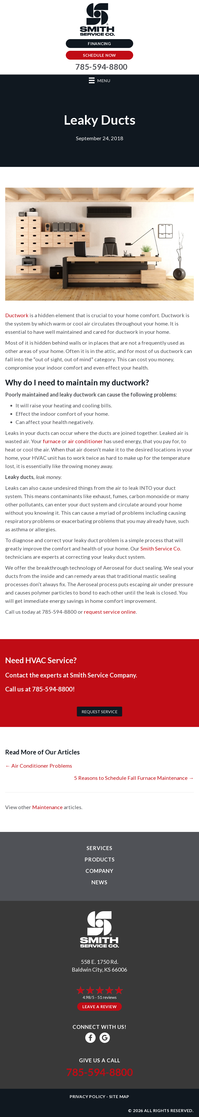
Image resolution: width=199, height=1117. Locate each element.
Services (99, 848)
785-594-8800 (52, 689)
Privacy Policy (87, 1096)
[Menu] (99, 80)
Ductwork (17, 315)
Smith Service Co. (160, 548)
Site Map (119, 1096)
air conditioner (85, 441)
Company (99, 871)
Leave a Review (99, 1006)
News (99, 882)
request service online (110, 612)
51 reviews (107, 997)
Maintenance (47, 807)
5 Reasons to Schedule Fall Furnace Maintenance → (134, 778)
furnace (52, 441)
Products (99, 859)
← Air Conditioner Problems (38, 765)
